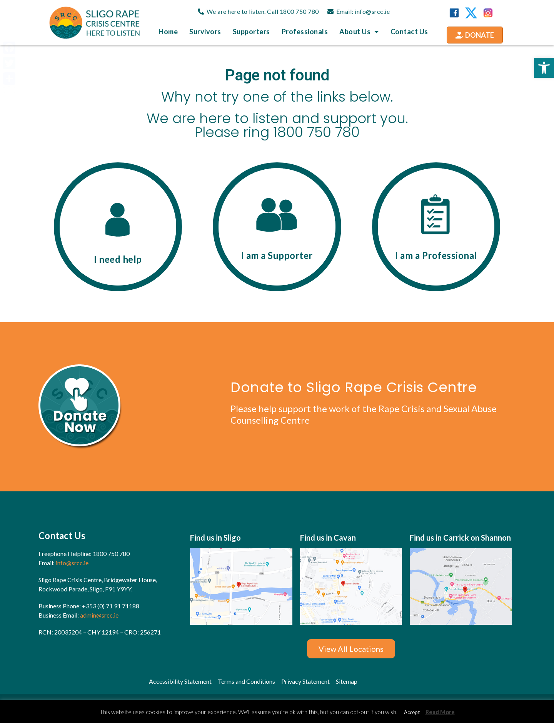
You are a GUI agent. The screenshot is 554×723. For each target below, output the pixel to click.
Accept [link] (412, 712)
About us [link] (359, 31)
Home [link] (168, 31)
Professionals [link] (305, 31)
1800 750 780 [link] (299, 11)
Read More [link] (440, 711)
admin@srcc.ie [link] (99, 615)
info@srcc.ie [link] (372, 11)
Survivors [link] (205, 31)
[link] (544, 68)
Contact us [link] (409, 31)
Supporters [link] (251, 31)
